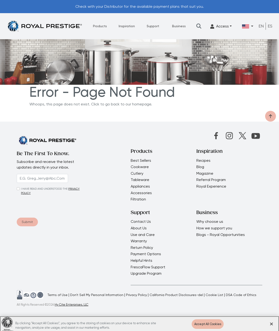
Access (219, 26)
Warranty (139, 241)
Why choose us (210, 221)
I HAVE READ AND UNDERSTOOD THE (44, 188)
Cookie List (214, 295)
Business (179, 26)
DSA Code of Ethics (241, 295)
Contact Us (141, 221)
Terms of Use (58, 295)
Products (100, 26)
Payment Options (146, 254)
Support (153, 26)
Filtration (138, 199)
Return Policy (142, 248)
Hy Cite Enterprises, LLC (71, 304)
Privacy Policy (136, 295)
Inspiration (127, 26)
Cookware (140, 167)
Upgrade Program (146, 273)
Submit (27, 222)
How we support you (214, 228)
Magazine (205, 173)
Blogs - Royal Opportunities (220, 235)
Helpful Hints (141, 260)
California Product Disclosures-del (176, 295)
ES (270, 25)
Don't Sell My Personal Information (96, 295)
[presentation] (45, 204)
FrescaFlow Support (148, 267)
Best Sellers (141, 160)
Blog (200, 167)
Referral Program (211, 180)
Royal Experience (211, 186)
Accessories (141, 193)
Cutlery (137, 173)
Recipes (203, 160)
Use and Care (143, 235)
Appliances (140, 186)
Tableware (140, 180)
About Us (139, 228)
